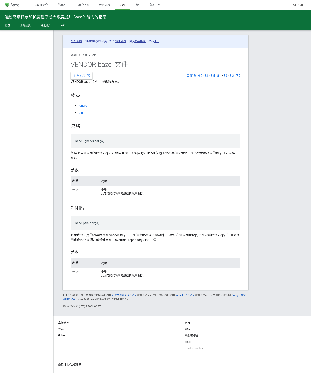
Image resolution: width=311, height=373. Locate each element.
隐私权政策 (74, 364)
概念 (7, 25)
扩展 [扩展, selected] (122, 4)
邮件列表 (120, 41)
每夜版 (191, 76)
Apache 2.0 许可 (185, 295)
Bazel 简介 (41, 4)
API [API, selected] (63, 25)
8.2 (232, 76)
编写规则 (25, 25)
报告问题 (82, 75)
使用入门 (63, 4)
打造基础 (76, 41)
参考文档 (104, 4)
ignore (83, 105)
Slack (188, 341)
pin (81, 113)
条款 (61, 364)
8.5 (213, 76)
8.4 (219, 76)
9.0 (200, 76)
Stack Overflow (194, 348)
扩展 (84, 54)
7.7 (238, 76)
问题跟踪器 (192, 335)
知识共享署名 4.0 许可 (124, 295)
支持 (187, 329)
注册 (156, 41)
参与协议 (140, 41)
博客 (61, 329)
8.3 (226, 76)
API (94, 54)
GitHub (298, 4)
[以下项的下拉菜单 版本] (160, 5)
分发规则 (46, 25)
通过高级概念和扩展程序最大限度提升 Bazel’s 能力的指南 (56, 17)
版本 (152, 4)
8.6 (206, 76)
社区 (137, 4)
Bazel (74, 54)
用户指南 (83, 4)
